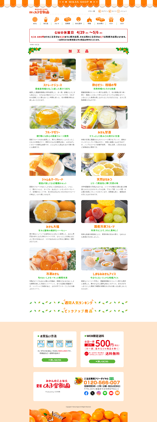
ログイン (103, 11)
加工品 (37, 44)
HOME (32, 44)
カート (112, 11)
